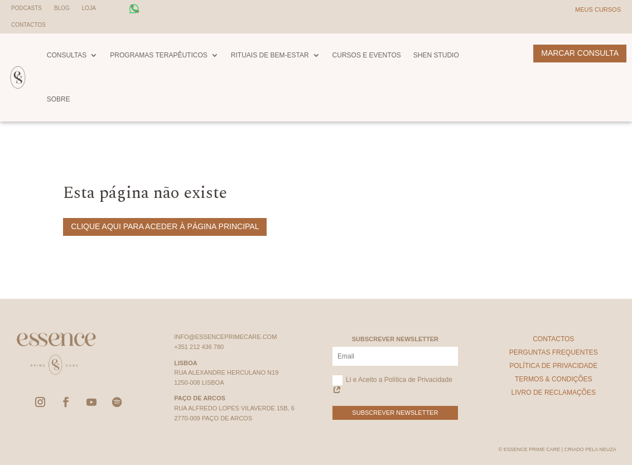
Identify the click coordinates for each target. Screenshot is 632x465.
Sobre (58, 99)
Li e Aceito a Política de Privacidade (392, 385)
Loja (89, 8)
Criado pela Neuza (590, 449)
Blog (62, 8)
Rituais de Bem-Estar (270, 55)
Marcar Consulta (580, 53)
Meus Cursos (598, 9)
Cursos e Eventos (366, 55)
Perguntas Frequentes (553, 352)
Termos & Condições (553, 379)
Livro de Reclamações (554, 392)
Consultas (67, 55)
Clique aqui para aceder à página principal (165, 226)
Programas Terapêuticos (158, 55)
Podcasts (26, 8)
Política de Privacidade (553, 366)
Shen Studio (436, 55)
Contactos (28, 25)
